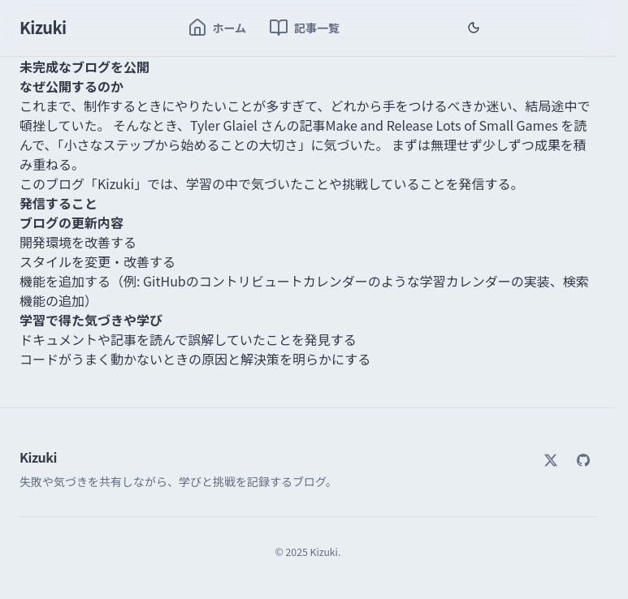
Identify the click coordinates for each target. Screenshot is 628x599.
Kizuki (43, 27)
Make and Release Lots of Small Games (441, 125)
